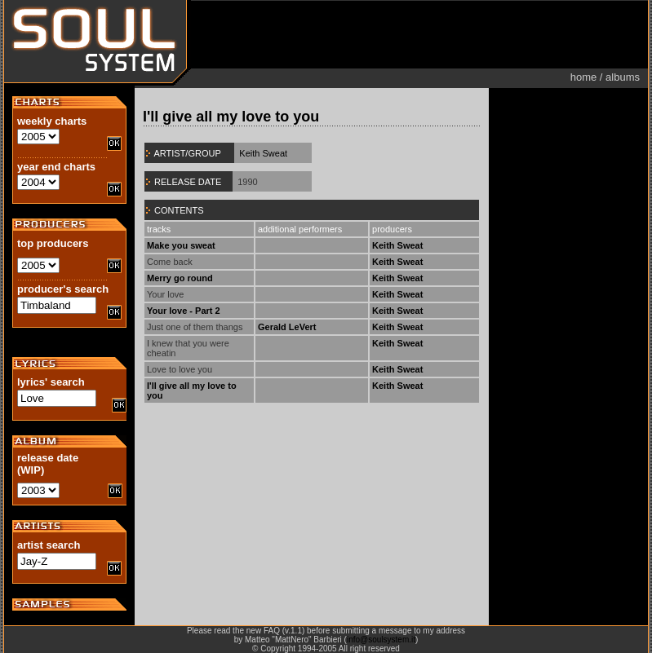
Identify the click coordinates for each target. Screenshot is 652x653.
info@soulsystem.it (381, 639)
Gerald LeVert (287, 327)
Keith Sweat (263, 153)
